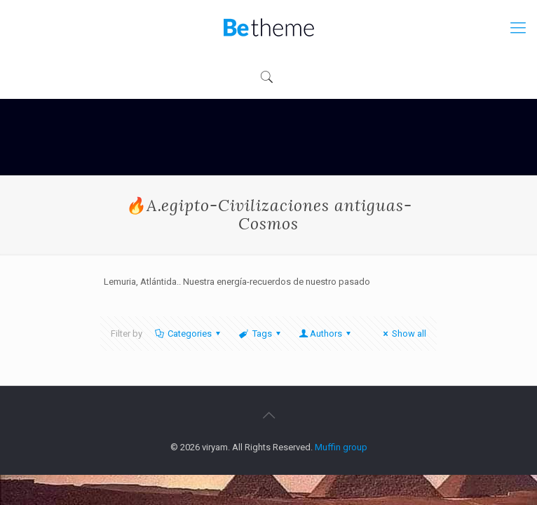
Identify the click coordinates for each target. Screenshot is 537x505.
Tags (260, 333)
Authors (326, 333)
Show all (402, 333)
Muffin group (341, 447)
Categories (188, 333)
